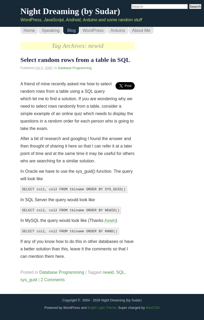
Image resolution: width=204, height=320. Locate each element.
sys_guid (28, 278)
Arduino (117, 30)
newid (108, 270)
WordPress (93, 30)
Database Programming (75, 68)
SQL (120, 270)
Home (29, 30)
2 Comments (53, 278)
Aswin (110, 219)
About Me (141, 30)
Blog (71, 30)
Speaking (51, 30)
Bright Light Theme (102, 306)
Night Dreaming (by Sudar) (70, 11)
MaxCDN (153, 306)
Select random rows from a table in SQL (75, 59)
